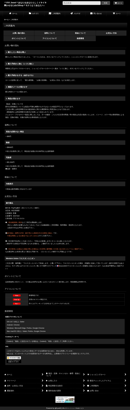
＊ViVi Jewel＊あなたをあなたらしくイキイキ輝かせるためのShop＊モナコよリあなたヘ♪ (25, 5)
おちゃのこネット (61, 408)
